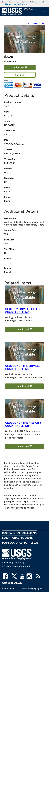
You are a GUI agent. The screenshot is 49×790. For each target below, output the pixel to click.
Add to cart (20, 67)
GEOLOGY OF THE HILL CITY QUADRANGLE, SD (23, 424)
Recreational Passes (16, 533)
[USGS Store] (22, 11)
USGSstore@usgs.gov (31, 588)
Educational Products (17, 538)
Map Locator (10, 542)
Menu (44, 11)
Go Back (20, 75)
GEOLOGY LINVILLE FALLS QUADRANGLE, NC (22, 310)
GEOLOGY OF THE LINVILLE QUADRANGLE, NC (23, 367)
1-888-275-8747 (10, 588)
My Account (34, 23)
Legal (34, 542)
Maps (33, 533)
